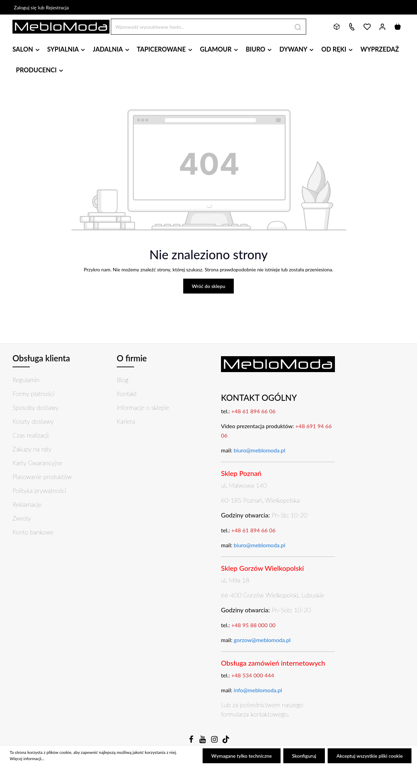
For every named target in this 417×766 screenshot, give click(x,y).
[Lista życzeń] (367, 27)
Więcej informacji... (27, 759)
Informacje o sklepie (143, 407)
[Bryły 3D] (337, 27)
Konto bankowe (33, 532)
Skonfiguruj (304, 756)
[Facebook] (191, 741)
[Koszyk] (398, 27)
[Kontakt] (352, 27)
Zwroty (21, 518)
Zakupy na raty (32, 449)
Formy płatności (33, 393)
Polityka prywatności (39, 490)
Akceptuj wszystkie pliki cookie (370, 756)
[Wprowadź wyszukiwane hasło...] (200, 26)
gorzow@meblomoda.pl (262, 640)
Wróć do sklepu (208, 286)
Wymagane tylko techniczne (242, 756)
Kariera (126, 421)
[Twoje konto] (382, 27)
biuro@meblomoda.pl (259, 450)
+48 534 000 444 (252, 675)
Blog (122, 380)
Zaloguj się (25, 7)
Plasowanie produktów (42, 476)
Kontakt (127, 393)
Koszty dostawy (33, 421)
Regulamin (25, 380)
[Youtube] (203, 741)
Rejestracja (57, 7)
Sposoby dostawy (35, 407)
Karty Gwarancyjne (37, 463)
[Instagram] (215, 741)
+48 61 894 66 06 (253, 411)
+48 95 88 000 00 (253, 625)
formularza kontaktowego (254, 714)
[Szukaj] (298, 26)
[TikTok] (226, 741)
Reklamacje (27, 504)
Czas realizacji (30, 435)
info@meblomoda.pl (258, 690)
